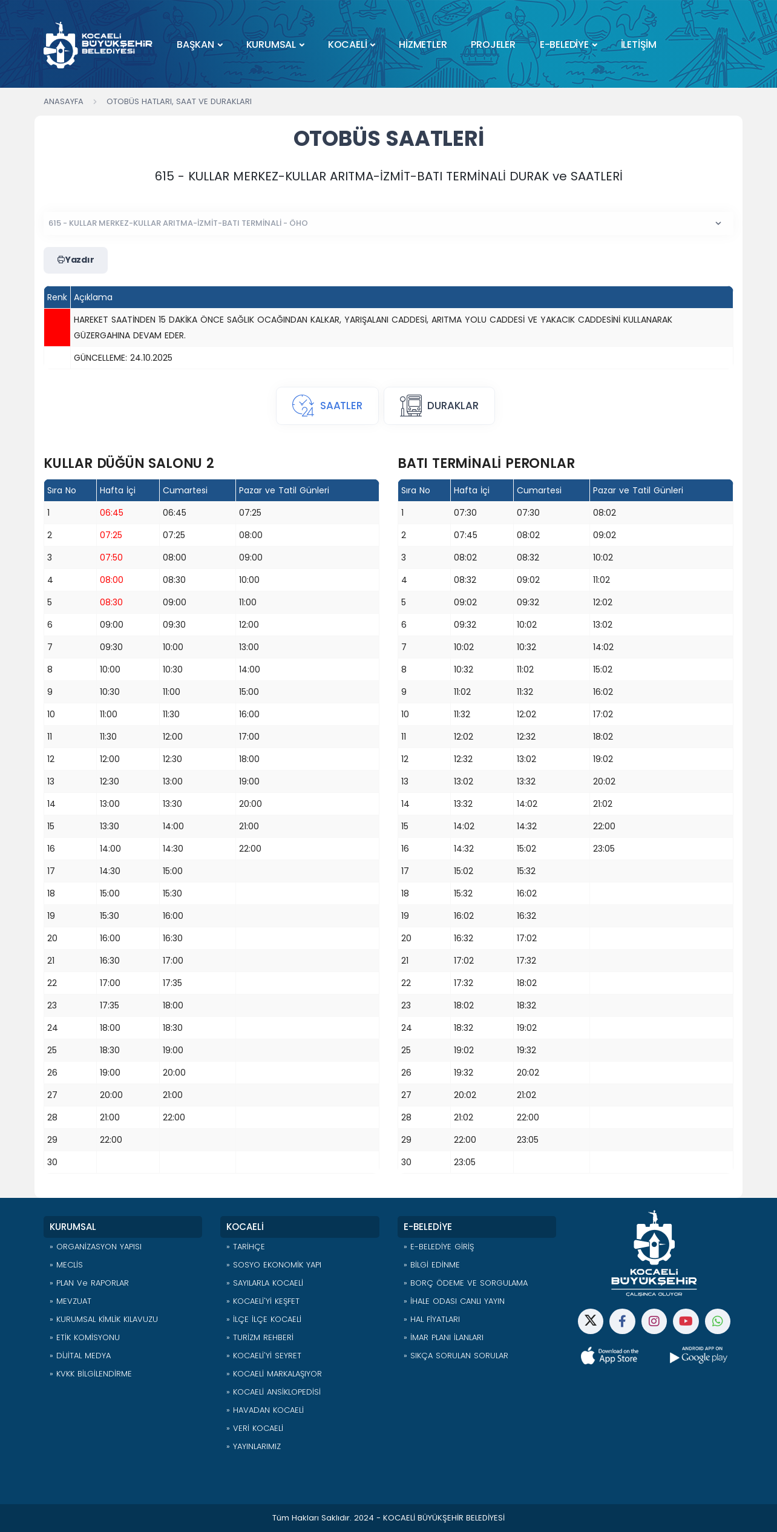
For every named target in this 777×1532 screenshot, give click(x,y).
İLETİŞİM (639, 44)
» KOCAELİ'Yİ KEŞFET (263, 1301)
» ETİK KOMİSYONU (85, 1337)
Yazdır (75, 260)
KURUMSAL (271, 44)
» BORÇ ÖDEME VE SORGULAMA (466, 1283)
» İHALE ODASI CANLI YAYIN (454, 1301)
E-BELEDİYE (564, 44)
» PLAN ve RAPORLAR (89, 1283)
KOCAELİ (347, 44)
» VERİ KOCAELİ (254, 1428)
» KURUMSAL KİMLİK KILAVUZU (104, 1319)
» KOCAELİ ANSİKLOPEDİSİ (273, 1392)
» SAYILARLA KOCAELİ (264, 1283)
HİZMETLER (423, 44)
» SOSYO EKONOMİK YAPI (273, 1265)
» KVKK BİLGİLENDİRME (91, 1373)
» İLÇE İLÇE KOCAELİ (263, 1319)
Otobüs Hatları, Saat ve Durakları (179, 101)
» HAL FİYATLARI (432, 1319)
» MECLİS (66, 1265)
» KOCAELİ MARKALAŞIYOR (274, 1373)
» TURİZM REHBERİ (259, 1337)
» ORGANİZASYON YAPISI (96, 1246)
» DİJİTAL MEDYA (80, 1355)
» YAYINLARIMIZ (253, 1446)
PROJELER (493, 44)
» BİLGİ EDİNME (432, 1265)
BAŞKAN (195, 44)
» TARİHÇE (245, 1246)
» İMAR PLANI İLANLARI (444, 1337)
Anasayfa (64, 101)
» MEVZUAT (70, 1301)
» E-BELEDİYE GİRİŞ (439, 1246)
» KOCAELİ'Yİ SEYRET (263, 1355)
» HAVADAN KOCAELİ (265, 1410)
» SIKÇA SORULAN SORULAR (456, 1355)
